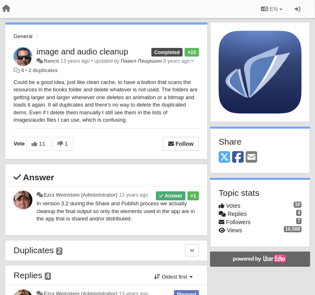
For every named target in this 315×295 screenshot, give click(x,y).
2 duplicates (43, 70)
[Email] (251, 157)
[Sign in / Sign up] (297, 9)
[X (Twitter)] (224, 157)
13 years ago (133, 195)
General (23, 36)
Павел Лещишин (141, 61)
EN (272, 9)
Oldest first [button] (173, 277)
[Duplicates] (192, 250)
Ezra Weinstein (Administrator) (80, 195)
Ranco (51, 61)
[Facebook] (238, 157)
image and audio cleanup (82, 51)
